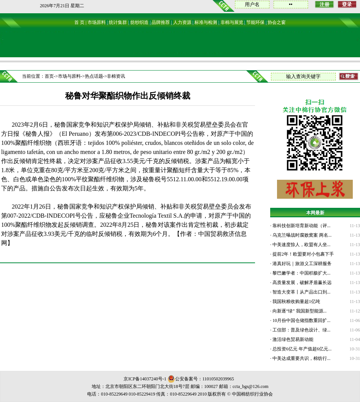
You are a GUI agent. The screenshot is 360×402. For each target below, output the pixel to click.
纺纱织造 (139, 22)
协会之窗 (277, 22)
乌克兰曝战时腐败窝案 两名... (301, 235)
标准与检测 (205, 22)
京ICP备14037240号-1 (145, 379)
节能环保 (255, 22)
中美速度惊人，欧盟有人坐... (300, 244)
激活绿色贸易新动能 (292, 339)
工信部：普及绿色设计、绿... (300, 330)
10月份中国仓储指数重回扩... (300, 320)
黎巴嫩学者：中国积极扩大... (300, 273)
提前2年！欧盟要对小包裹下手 (302, 254)
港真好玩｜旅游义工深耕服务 (301, 263)
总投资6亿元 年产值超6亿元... (301, 349)
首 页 (79, 22)
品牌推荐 (161, 22)
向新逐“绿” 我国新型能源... (299, 311)
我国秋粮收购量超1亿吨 (295, 301)
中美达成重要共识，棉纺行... (300, 358)
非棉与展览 (232, 22)
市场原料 (97, 22)
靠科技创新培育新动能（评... (300, 225)
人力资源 (182, 22)
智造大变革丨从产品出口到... (300, 292)
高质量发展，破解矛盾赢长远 (301, 282)
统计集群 (118, 22)
